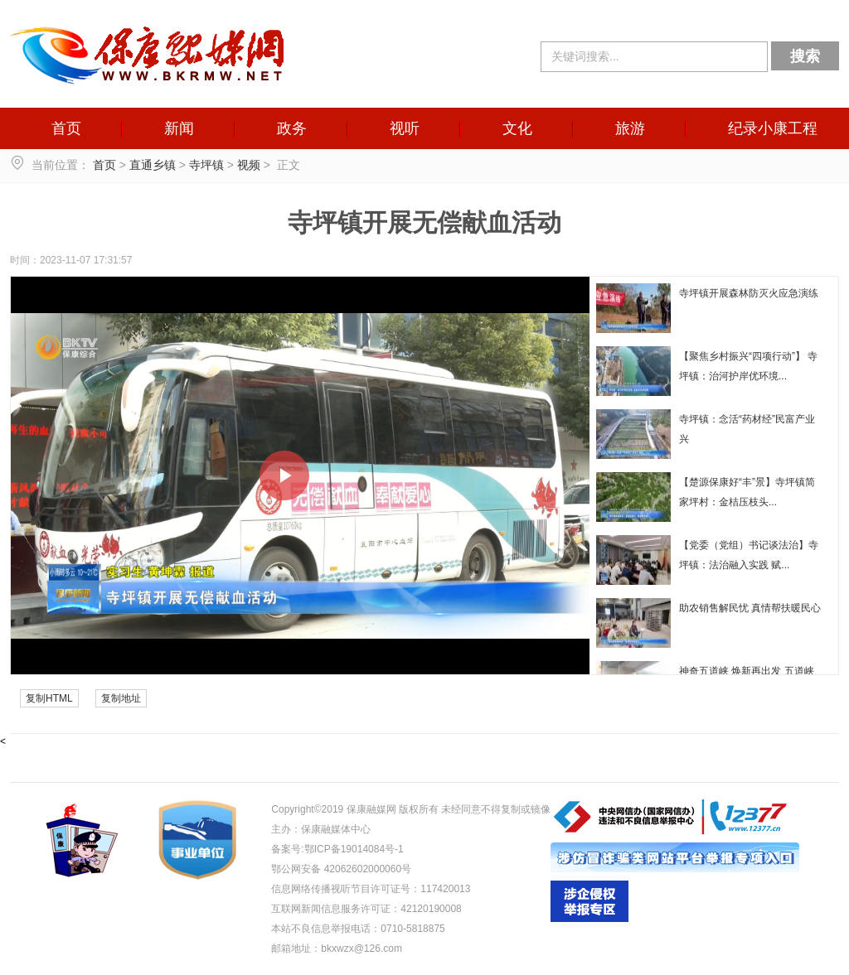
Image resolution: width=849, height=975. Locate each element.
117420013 (445, 889)
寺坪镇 (206, 164)
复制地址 (121, 698)
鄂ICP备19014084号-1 (354, 849)
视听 (405, 128)
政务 (292, 128)
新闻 (179, 128)
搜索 (805, 56)
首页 (66, 128)
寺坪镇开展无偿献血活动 (424, 222)
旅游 (630, 128)
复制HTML (49, 698)
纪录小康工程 (772, 128)
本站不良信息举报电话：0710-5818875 (357, 928)
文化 (517, 128)
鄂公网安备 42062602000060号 (341, 869)
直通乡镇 (152, 164)
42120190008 (430, 909)
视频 (248, 164)
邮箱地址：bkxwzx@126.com (336, 948)
